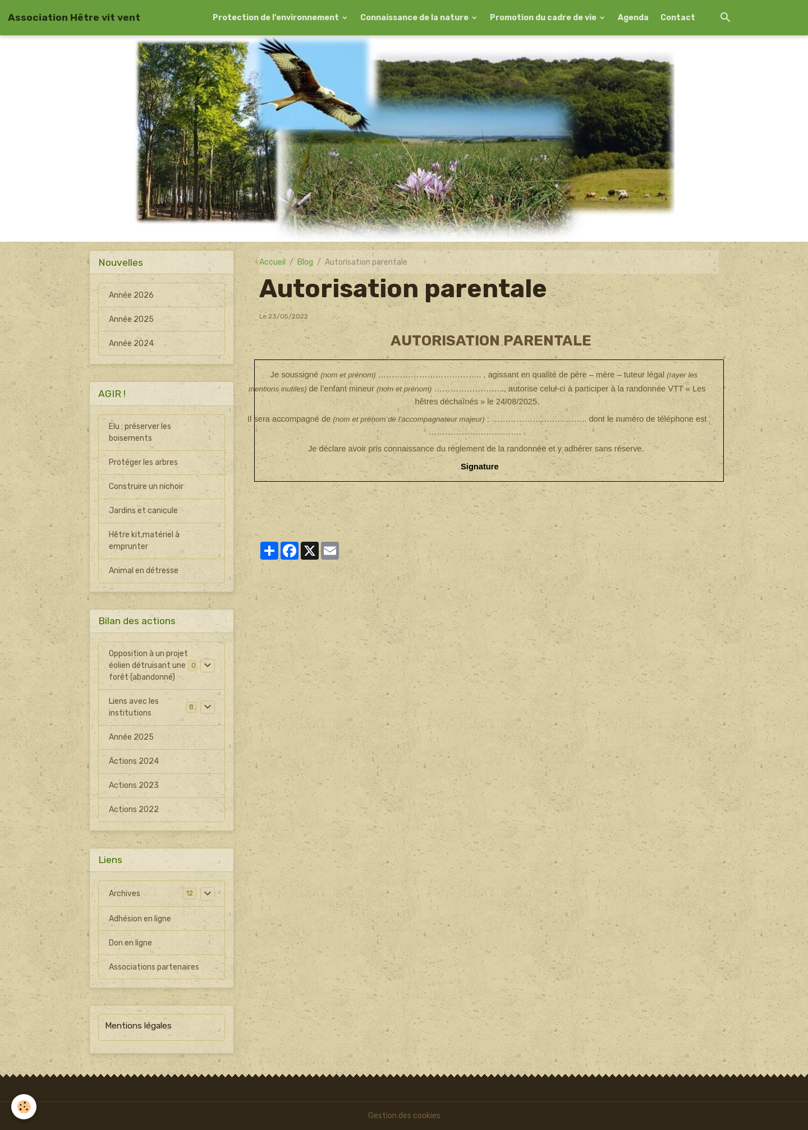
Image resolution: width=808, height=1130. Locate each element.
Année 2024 (131, 343)
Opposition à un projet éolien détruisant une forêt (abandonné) (148, 665)
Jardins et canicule (143, 510)
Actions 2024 (134, 761)
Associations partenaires (154, 967)
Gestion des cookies (404, 1115)
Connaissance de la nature (415, 17)
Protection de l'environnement (277, 17)
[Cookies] (23, 1106)
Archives (124, 893)
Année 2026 (131, 295)
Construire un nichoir (146, 486)
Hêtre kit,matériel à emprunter (144, 540)
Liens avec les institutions (134, 707)
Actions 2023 (134, 785)
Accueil (272, 262)
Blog (305, 262)
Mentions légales (138, 1026)
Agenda (633, 17)
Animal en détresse (143, 570)
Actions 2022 (134, 809)
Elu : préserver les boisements (140, 432)
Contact (677, 17)
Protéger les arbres (143, 462)
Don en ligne (130, 943)
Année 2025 (131, 319)
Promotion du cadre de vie (544, 17)
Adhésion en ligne (140, 919)
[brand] (74, 17)
